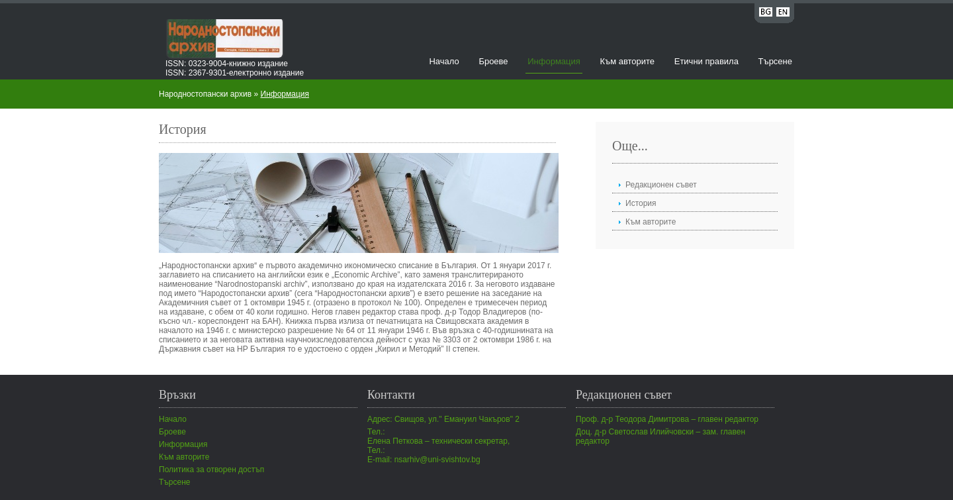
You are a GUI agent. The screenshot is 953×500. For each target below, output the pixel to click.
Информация (553, 61)
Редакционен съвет (661, 184)
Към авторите (627, 61)
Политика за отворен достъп (211, 469)
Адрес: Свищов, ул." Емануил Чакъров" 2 (443, 419)
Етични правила (706, 61)
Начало (444, 61)
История (641, 203)
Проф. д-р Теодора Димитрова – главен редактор (667, 419)
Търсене (775, 61)
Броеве (493, 61)
